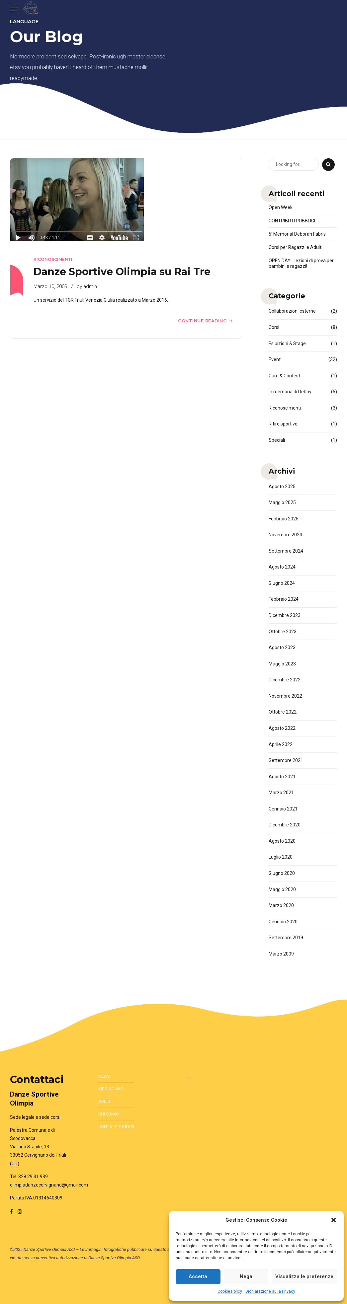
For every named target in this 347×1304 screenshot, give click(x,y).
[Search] (328, 164)
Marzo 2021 (281, 792)
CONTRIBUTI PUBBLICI (292, 220)
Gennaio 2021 (283, 808)
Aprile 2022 (281, 744)
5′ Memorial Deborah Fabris (297, 234)
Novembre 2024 (285, 534)
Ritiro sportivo (283, 423)
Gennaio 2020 (283, 921)
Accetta (198, 1276)
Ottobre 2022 (283, 712)
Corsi (274, 327)
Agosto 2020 (282, 841)
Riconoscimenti (53, 259)
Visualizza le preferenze (304, 1276)
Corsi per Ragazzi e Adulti (295, 247)
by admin (87, 287)
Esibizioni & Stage (287, 343)
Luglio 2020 (281, 857)
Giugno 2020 (282, 873)
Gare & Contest (284, 375)
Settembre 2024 (286, 551)
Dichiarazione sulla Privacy (270, 1291)
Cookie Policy (229, 1291)
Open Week (281, 207)
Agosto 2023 (282, 647)
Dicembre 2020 (285, 824)
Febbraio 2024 (284, 599)
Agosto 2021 (282, 776)
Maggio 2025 (282, 502)
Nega (246, 1276)
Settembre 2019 (286, 937)
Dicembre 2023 (285, 615)
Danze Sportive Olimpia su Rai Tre (122, 272)
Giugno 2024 (282, 583)
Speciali (277, 440)
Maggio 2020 (282, 889)
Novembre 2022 (285, 696)
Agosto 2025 (282, 486)
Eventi (275, 359)
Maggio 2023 (282, 663)
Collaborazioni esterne (292, 311)
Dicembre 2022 (285, 679)
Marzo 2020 (281, 905)
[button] (333, 1220)
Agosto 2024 (282, 567)
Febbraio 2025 (284, 518)
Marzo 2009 (281, 954)
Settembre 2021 (286, 760)
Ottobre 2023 (283, 631)
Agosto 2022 (282, 728)
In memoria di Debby (290, 391)
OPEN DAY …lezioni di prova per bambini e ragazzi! (301, 263)
